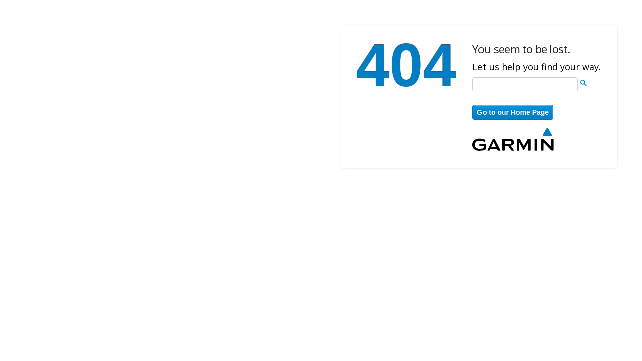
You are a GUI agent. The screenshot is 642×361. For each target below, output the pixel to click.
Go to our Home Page (513, 112)
